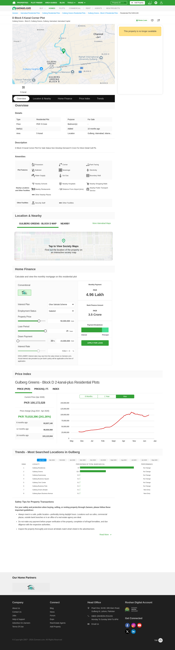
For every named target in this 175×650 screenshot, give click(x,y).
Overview (21, 98)
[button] (61, 304)
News (52, 612)
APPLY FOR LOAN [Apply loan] (95, 343)
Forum (52, 615)
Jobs (14, 615)
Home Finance (65, 98)
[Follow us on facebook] (128, 628)
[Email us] (106, 624)
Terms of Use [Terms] (18, 627)
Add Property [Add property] (55, 627)
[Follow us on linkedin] (134, 634)
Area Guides (51, 3)
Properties (22, 3)
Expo (52, 619)
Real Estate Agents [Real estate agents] (57, 623)
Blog (62, 3)
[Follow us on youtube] (140, 628)
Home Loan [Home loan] (141, 20)
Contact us (16, 612)
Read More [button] (105, 534)
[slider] (39, 321)
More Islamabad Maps (102, 223)
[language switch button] (150, 3)
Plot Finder (36, 3)
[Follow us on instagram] (134, 628)
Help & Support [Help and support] (18, 619)
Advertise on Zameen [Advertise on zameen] (21, 623)
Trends (100, 98)
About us (16, 608)
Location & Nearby (42, 98)
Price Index (84, 98)
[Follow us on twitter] (128, 634)
